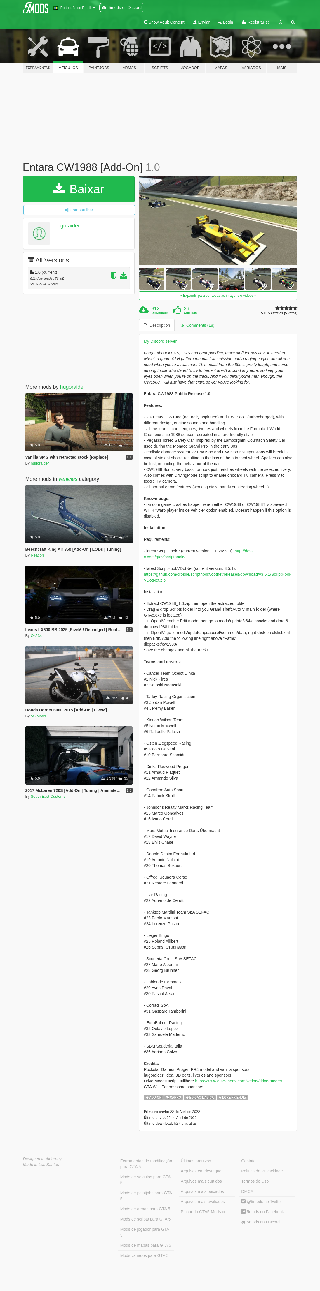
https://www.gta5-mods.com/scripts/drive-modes (238, 1081)
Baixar (78, 189)
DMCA (247, 1191)
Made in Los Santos (41, 1164)
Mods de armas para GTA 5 (145, 1209)
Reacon (37, 555)
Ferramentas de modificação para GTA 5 (146, 1163)
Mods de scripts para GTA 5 (145, 1219)
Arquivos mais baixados (202, 1191)
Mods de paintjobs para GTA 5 (146, 1196)
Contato (248, 1160)
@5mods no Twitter (261, 1201)
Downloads (160, 313)
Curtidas (190, 313)
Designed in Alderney (42, 1158)
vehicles (68, 479)
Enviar (201, 22)
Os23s (36, 635)
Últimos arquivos (196, 1160)
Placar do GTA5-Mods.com (205, 1211)
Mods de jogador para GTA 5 (144, 1232)
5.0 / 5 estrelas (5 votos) (279, 313)
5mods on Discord (260, 1222)
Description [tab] (157, 325)
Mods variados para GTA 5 (144, 1255)
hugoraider (67, 226)
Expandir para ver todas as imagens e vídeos (218, 296)
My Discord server (160, 341)
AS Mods (38, 716)
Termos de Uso (255, 1181)
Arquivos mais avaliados (203, 1201)
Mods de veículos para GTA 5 (145, 1180)
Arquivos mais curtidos (201, 1181)
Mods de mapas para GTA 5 (145, 1245)
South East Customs (48, 796)
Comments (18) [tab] (197, 325)
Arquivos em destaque (201, 1171)
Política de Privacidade (262, 1171)
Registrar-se (256, 22)
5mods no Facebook (262, 1211)
